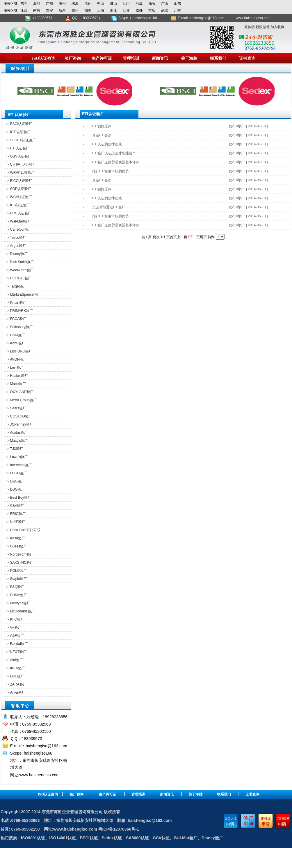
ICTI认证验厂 (20, 132)
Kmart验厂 (18, 303)
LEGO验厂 (18, 473)
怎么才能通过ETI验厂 (109, 207)
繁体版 (249, 27)
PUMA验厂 (18, 595)
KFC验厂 (17, 619)
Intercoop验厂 (21, 465)
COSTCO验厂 (21, 416)
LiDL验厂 (17, 676)
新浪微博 (263, 27)
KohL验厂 (17, 343)
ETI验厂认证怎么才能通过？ (114, 153)
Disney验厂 (19, 254)
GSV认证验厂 (20, 156)
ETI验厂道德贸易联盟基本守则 (116, 162)
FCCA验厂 (18, 319)
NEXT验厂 (18, 652)
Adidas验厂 (19, 433)
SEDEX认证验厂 (23, 140)
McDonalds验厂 (22, 611)
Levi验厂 (17, 368)
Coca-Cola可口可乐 (25, 530)
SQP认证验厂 (20, 189)
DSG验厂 (17, 489)
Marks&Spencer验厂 (26, 294)
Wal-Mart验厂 (20, 221)
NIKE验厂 (17, 522)
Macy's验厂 (19, 441)
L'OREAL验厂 (21, 278)
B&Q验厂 (17, 587)
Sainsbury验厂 (21, 327)
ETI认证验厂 (20, 148)
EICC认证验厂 (21, 181)
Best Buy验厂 (20, 498)
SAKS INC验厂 (21, 562)
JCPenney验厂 (21, 424)
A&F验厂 (17, 636)
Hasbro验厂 (19, 376)
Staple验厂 (18, 579)
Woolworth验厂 (21, 270)
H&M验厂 (17, 335)
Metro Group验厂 (23, 400)
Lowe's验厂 (19, 457)
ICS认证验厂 (20, 205)
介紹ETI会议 (102, 135)
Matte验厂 (18, 384)
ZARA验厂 (18, 684)
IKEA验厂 (17, 668)
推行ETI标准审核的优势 (110, 171)
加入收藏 (277, 27)
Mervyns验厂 (20, 603)
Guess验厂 (18, 546)
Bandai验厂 (19, 644)
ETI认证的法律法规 (107, 144)
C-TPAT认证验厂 (23, 164)
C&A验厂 (17, 506)
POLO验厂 (18, 571)
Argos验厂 (18, 246)
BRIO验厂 (18, 514)
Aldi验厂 (16, 660)
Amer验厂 (18, 692)
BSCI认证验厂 (21, 124)
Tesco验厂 (18, 238)
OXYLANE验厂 (22, 392)
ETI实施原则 (102, 126)
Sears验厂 (18, 408)
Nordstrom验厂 (21, 554)
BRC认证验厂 (20, 213)
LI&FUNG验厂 (21, 351)
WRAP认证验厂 (22, 173)
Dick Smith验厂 (22, 262)
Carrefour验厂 (21, 229)
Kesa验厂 (17, 538)
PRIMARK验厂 (21, 311)
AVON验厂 (18, 359)
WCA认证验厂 (21, 197)
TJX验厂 (16, 449)
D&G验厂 (17, 481)
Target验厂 (18, 286)
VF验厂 (16, 627)
